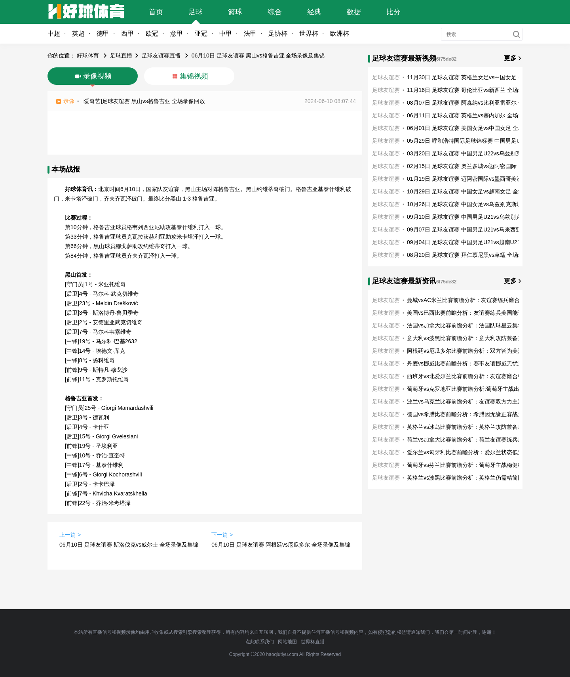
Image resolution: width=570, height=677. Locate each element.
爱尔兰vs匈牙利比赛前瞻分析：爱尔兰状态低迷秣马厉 (473, 452)
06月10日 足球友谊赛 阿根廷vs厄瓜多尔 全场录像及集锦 (280, 544)
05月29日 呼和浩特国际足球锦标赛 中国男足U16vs (469, 141)
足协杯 (277, 33)
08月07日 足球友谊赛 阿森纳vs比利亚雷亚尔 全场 (468, 102)
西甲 (127, 33)
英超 (78, 33)
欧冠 (152, 33)
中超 (54, 33)
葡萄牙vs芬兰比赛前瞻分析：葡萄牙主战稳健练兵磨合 (473, 465)
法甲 (250, 33)
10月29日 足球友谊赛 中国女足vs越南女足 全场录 (468, 191)
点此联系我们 (259, 641)
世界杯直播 (313, 641)
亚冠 (201, 33)
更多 (510, 58)
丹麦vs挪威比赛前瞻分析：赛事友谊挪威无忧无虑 (468, 363)
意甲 (176, 33)
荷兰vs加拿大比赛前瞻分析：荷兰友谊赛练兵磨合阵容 (473, 439)
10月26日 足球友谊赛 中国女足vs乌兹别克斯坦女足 (470, 204)
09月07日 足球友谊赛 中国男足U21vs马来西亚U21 (469, 229)
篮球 (235, 12)
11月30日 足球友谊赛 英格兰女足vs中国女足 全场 (468, 77)
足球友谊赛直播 (161, 55)
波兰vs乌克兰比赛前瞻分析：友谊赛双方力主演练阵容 (473, 401)
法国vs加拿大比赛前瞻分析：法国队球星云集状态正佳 (473, 325)
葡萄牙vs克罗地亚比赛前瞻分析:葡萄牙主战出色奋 (468, 389)
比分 (393, 12)
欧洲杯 (339, 33)
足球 (195, 12)
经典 (314, 12)
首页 (156, 12)
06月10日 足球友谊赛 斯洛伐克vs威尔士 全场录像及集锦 (128, 544)
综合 (275, 12)
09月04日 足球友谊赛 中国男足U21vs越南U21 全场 (470, 242)
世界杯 (308, 33)
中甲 (225, 33)
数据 (354, 12)
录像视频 (97, 76)
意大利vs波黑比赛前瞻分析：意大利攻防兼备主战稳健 (473, 338)
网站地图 (287, 641)
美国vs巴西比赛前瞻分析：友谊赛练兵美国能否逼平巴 (473, 313)
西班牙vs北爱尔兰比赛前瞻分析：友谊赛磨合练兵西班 (473, 376)
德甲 (103, 33)
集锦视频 (194, 76)
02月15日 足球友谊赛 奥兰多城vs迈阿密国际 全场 (468, 166)
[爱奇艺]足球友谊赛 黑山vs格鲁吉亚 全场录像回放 (143, 101)
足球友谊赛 (386, 77)
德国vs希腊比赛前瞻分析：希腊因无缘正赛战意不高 (470, 414)
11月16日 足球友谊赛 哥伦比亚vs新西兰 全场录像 (468, 90)
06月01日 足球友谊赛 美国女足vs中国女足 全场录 (468, 128)
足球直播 (121, 55)
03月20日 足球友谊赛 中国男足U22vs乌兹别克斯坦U (471, 153)
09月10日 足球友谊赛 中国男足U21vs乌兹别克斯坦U (471, 217)
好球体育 (88, 55)
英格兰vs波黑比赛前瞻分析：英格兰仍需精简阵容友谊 (473, 477)
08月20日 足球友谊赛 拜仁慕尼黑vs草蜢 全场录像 (468, 255)
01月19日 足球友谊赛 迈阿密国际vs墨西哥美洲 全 (468, 179)
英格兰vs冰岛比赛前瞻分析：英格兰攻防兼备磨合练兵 (473, 427)
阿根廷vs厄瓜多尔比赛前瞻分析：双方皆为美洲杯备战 (473, 351)
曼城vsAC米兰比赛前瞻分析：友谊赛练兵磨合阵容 (469, 300)
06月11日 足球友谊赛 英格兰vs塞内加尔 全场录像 (468, 115)
